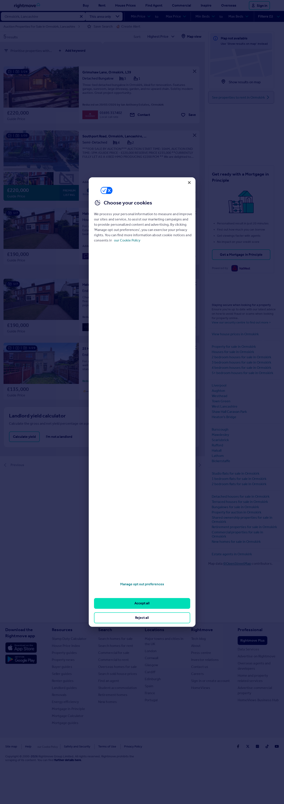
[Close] (189, 182)
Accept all (142, 603)
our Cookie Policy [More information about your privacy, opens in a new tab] (127, 240)
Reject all (142, 618)
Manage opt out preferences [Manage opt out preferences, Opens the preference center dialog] (142, 584)
